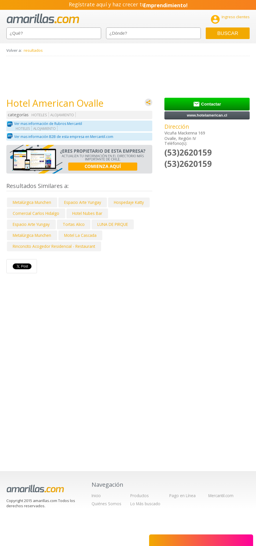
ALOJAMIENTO (62, 114)
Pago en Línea (182, 495)
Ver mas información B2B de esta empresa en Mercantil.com (63, 136)
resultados (33, 50)
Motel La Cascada (80, 235)
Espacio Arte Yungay (82, 202)
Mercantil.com (220, 495)
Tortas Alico (74, 224)
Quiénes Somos (106, 503)
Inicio (96, 495)
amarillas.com (42, 18)
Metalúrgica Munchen (32, 202)
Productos (139, 495)
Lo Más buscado (145, 503)
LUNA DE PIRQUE (112, 224)
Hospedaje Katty (129, 202)
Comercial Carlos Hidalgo (36, 213)
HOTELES (39, 114)
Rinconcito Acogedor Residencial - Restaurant (54, 246)
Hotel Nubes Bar (87, 213)
